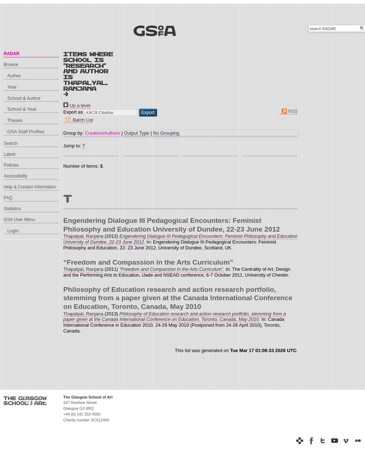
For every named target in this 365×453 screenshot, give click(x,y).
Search (10, 143)
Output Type (136, 133)
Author (14, 75)
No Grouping (166, 133)
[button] (148, 113)
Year (12, 87)
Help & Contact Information (30, 186)
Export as (73, 112)
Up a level (76, 105)
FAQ (8, 197)
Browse (11, 64)
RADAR (11, 53)
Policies (11, 165)
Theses (15, 120)
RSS (289, 111)
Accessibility (15, 176)
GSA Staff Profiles (25, 131)
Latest (10, 154)
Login (13, 230)
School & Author (24, 98)
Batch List (78, 120)
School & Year (21, 109)
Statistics (12, 208)
